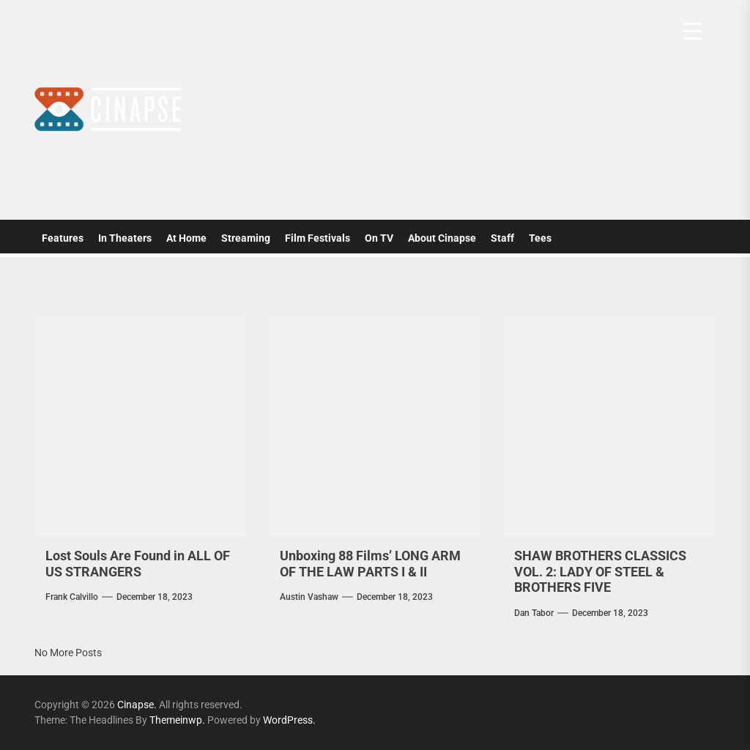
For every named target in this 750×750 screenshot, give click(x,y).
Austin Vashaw (309, 597)
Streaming (245, 238)
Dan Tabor (534, 613)
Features (62, 238)
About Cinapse (442, 238)
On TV (379, 238)
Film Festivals (317, 238)
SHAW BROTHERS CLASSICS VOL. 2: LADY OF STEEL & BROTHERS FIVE (600, 571)
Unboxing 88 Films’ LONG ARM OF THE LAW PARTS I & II (370, 563)
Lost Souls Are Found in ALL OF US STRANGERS (137, 563)
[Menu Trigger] (692, 31)
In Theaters (125, 238)
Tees (540, 238)
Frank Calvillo (71, 597)
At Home (186, 238)
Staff (502, 238)
